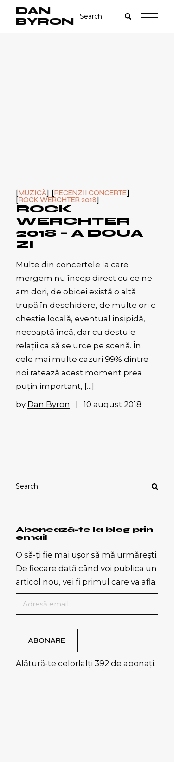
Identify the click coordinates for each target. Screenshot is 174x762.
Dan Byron (45, 16)
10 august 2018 (113, 404)
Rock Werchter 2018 (58, 200)
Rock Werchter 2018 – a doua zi (79, 227)
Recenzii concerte (90, 193)
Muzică (32, 193)
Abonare (46, 640)
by (44, 404)
